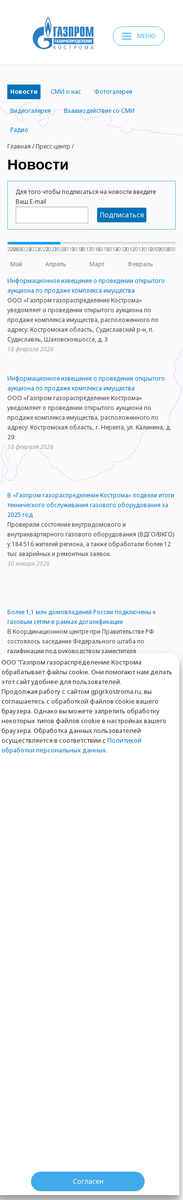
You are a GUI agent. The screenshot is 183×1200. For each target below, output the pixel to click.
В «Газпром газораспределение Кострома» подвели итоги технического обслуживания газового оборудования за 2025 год (90, 505)
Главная (19, 146)
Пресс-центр (53, 146)
